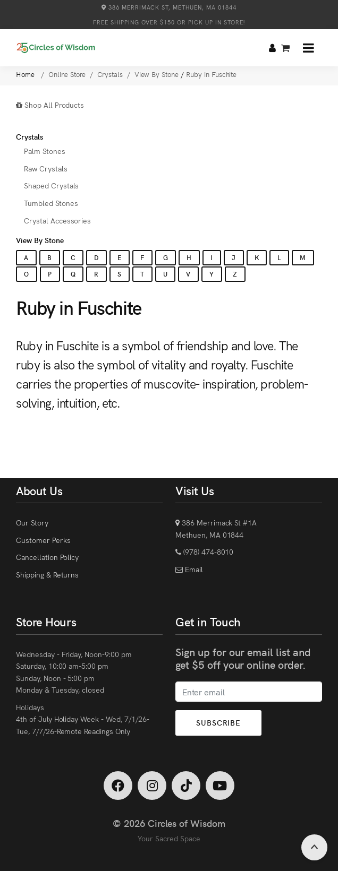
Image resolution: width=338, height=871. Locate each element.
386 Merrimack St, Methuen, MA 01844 (169, 7)
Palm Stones (44, 150)
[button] (308, 47)
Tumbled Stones (51, 202)
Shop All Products (50, 104)
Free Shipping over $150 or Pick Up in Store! (169, 22)
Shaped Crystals (51, 185)
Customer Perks (43, 539)
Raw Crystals (45, 168)
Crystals (29, 136)
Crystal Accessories (57, 220)
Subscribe (218, 722)
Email (193, 569)
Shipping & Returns (47, 574)
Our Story (32, 522)
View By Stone (40, 240)
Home (26, 74)
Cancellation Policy (47, 556)
